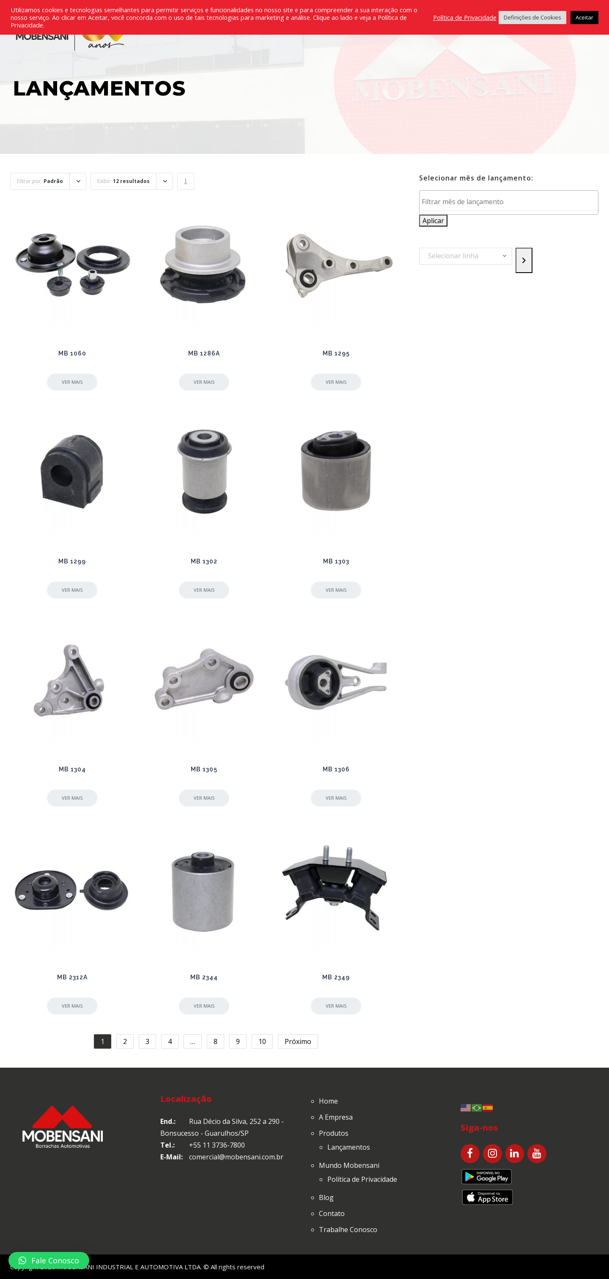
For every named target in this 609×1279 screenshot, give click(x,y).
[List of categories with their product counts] (465, 256)
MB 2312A (72, 977)
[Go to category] (524, 260)
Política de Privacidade (362, 1179)
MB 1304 (72, 769)
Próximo (298, 1041)
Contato (332, 1213)
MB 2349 (336, 977)
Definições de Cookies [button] (532, 17)
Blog (326, 1197)
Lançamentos (348, 1147)
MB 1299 (72, 561)
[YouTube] (536, 1154)
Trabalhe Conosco (348, 1229)
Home (20, 112)
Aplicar (433, 220)
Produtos (333, 1133)
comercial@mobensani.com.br (236, 1156)
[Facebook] (470, 1154)
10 (262, 1041)
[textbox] (511, 201)
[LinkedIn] (514, 1154)
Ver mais (72, 382)
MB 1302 (204, 561)
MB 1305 (204, 769)
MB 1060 (72, 353)
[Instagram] (492, 1154)
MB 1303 (336, 561)
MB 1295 (336, 353)
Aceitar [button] (584, 17)
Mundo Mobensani (349, 1165)
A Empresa (336, 1117)
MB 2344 (204, 977)
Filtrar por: (40, 181)
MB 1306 (336, 769)
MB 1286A (204, 353)
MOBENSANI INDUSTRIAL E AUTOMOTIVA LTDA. (129, 1267)
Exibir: (123, 181)
